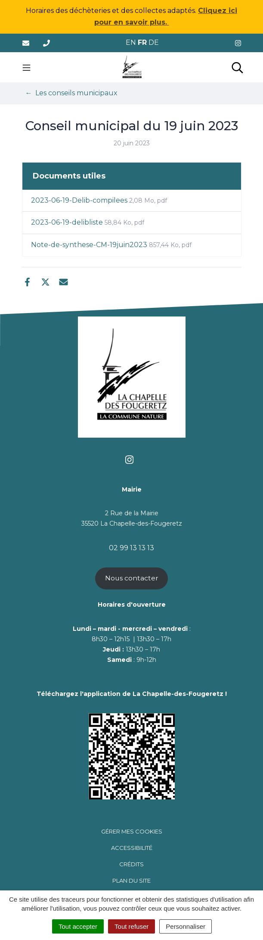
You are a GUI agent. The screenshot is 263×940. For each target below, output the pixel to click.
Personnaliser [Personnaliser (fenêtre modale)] (185, 926)
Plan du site (131, 880)
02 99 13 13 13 (131, 548)
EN (131, 42)
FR (142, 42)
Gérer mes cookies (131, 831)
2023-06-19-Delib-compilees (99, 200)
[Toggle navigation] (26, 67)
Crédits (131, 864)
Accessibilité (131, 847)
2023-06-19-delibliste (87, 222)
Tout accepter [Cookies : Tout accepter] (78, 926)
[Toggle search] (237, 67)
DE (154, 42)
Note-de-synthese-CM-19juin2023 (111, 245)
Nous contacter (131, 578)
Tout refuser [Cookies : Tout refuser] (131, 926)
